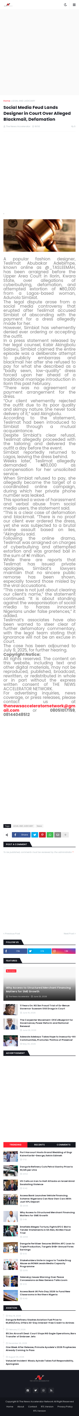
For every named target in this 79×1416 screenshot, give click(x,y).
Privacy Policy (65, 1406)
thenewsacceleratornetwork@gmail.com (39, 708)
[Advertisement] (39, 52)
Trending (15, 1144)
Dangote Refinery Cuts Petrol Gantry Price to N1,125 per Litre (46, 1168)
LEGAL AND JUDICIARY (23, 100)
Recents (39, 1144)
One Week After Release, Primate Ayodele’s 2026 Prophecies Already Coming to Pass (41, 1349)
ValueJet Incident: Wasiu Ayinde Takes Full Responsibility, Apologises (40, 1362)
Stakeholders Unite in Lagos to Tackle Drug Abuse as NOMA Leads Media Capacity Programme (45, 1263)
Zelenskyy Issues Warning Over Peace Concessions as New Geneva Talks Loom (43, 1279)
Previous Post (12, 933)
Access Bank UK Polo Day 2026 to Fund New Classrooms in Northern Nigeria (45, 1293)
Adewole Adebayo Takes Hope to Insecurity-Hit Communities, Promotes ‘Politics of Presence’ (48, 1038)
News (39, 826)
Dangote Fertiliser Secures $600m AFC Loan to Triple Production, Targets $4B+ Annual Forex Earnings (47, 1246)
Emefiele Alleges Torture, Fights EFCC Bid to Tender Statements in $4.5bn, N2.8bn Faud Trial (45, 1230)
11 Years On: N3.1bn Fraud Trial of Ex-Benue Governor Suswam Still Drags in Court (44, 1007)
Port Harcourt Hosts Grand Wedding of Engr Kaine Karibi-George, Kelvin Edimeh (46, 1154)
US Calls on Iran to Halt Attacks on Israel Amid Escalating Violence (47, 1183)
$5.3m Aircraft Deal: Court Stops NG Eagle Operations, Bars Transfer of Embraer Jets (41, 1335)
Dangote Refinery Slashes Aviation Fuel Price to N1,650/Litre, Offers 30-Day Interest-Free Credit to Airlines (40, 1321)
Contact (32, 1406)
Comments (63, 1144)
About (20, 1406)
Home (6, 100)
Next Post (69, 933)
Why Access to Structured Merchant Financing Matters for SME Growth (38, 989)
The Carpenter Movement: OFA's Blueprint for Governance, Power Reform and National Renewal (46, 1023)
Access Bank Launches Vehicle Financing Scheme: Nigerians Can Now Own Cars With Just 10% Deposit (45, 1198)
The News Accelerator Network (36, 1401)
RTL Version (47, 1406)
